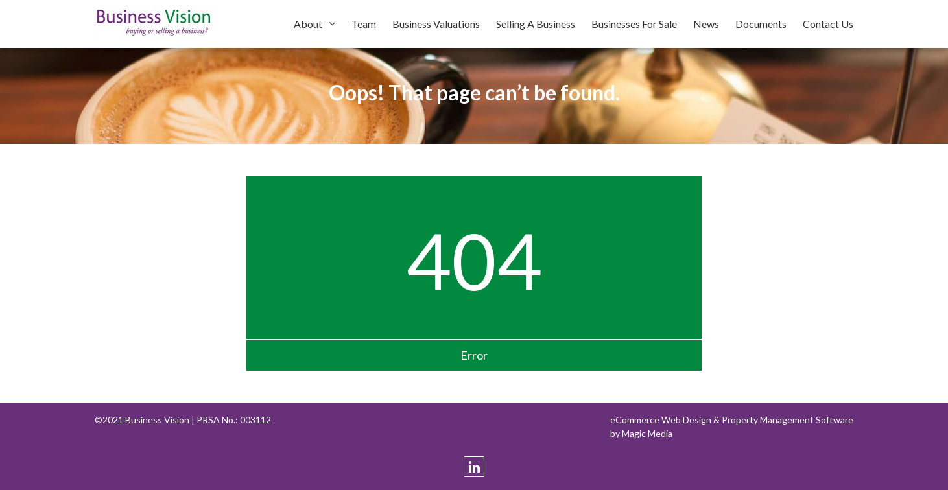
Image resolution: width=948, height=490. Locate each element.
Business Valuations (436, 24)
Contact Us (828, 24)
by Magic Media (641, 433)
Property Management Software (787, 419)
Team (363, 24)
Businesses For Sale (634, 24)
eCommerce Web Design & (666, 419)
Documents (761, 24)
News (706, 24)
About (308, 24)
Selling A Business (535, 24)
